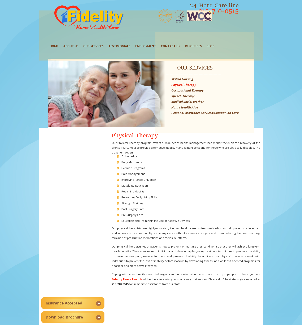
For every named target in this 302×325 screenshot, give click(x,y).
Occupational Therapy (220, 81)
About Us (73, 44)
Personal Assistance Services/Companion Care (223, 105)
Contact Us (173, 44)
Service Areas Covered (78, 169)
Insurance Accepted (75, 126)
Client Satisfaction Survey (81, 154)
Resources (195, 44)
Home (56, 44)
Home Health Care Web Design (181, 320)
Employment (148, 44)
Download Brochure (75, 140)
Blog (213, 44)
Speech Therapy (215, 87)
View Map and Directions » (140, 292)
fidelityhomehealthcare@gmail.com (223, 301)
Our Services (96, 44)
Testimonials (122, 44)
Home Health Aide (217, 98)
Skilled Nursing (215, 70)
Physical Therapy (216, 75)
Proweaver (211, 320)
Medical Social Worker (220, 92)
